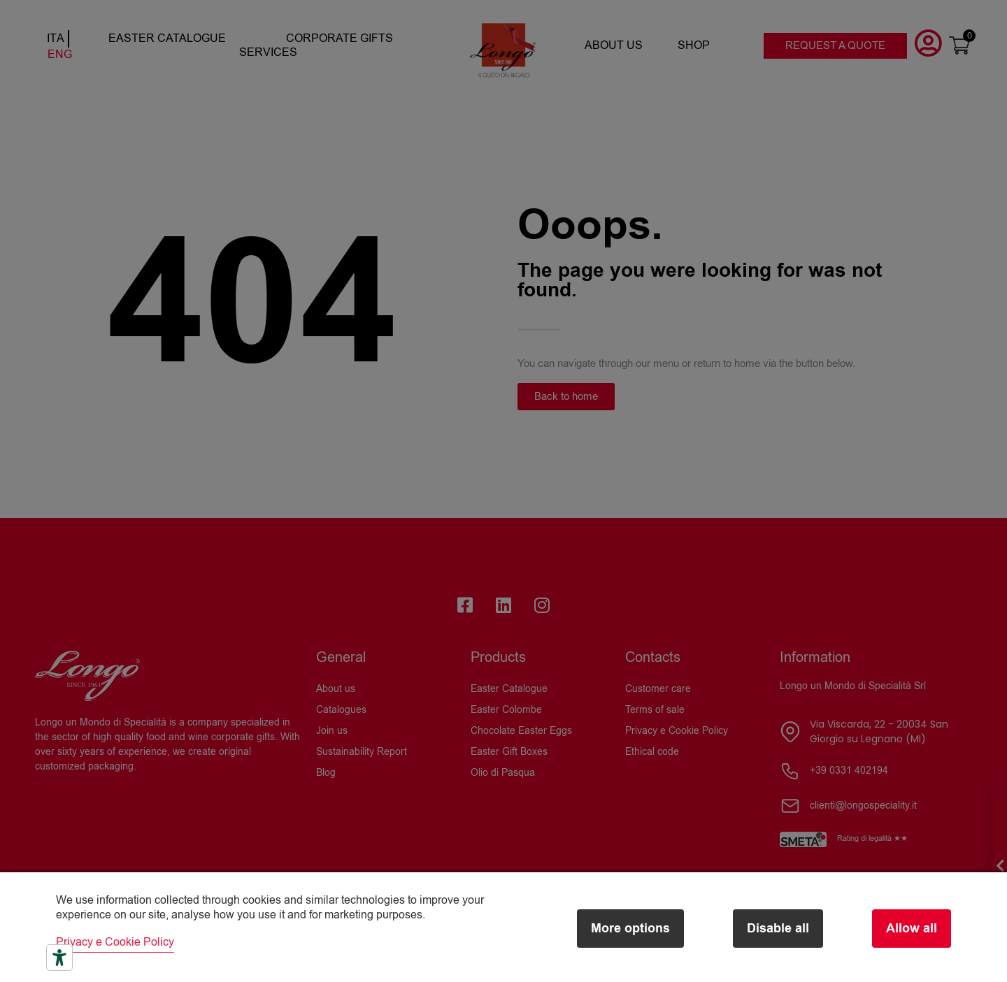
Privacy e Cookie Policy (115, 942)
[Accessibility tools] (59, 957)
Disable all (778, 928)
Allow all (911, 928)
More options (630, 928)
